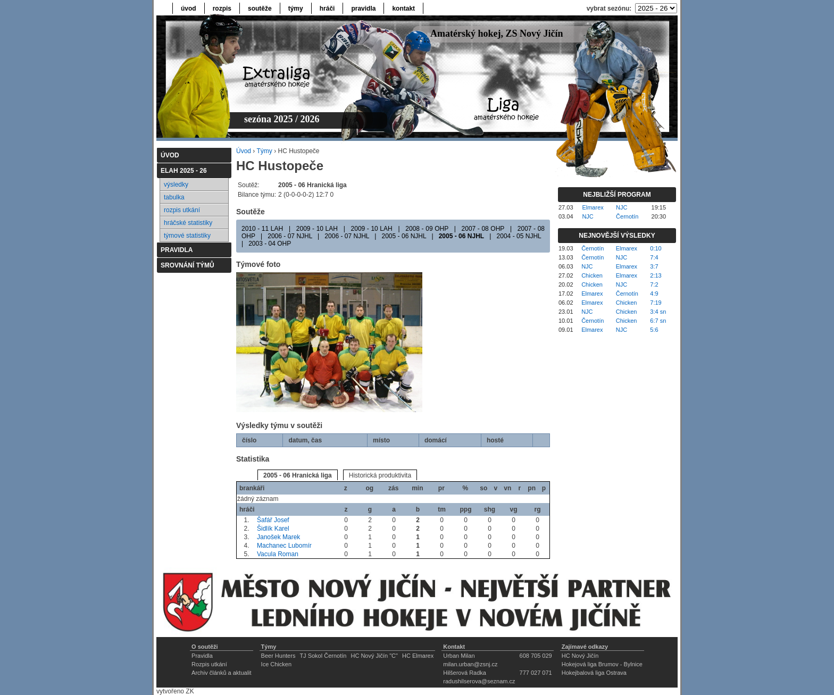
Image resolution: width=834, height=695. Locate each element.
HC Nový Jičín (580, 655)
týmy (295, 8)
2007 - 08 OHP (483, 228)
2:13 (655, 275)
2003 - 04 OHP (269, 243)
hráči (327, 8)
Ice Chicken (276, 664)
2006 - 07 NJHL (290, 236)
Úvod (243, 151)
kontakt (403, 8)
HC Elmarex (417, 655)
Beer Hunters (278, 655)
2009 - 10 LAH (317, 228)
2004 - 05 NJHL (519, 236)
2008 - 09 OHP (426, 228)
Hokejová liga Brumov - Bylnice (602, 664)
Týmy (264, 151)
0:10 (655, 248)
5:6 (654, 329)
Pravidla (202, 655)
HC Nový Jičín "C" (374, 655)
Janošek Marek (278, 537)
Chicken (592, 275)
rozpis (222, 8)
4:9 (654, 293)
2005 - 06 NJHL (404, 236)
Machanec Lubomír (284, 545)
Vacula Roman (277, 554)
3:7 (654, 266)
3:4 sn (658, 311)
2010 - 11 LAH (262, 228)
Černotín (627, 216)
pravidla (363, 8)
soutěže (260, 8)
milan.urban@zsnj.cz (470, 664)
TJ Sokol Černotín (322, 655)
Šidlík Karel (273, 528)
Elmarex (592, 207)
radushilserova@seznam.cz (479, 681)
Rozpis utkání (209, 664)
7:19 (655, 302)
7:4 (654, 257)
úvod (188, 8)
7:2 (654, 284)
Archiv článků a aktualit (221, 672)
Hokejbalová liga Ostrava (594, 672)
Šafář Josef (273, 520)
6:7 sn (658, 320)
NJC (621, 207)
